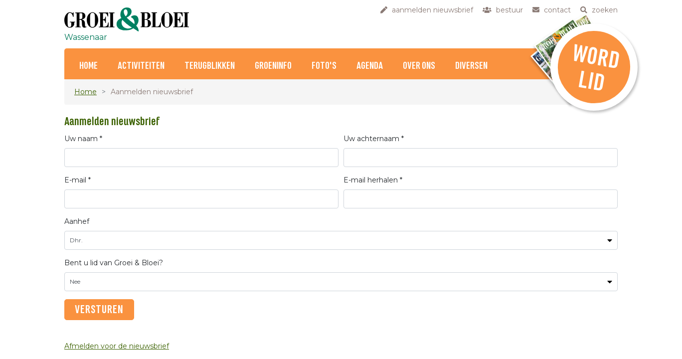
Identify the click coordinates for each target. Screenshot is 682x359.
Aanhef (76, 221)
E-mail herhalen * (372, 180)
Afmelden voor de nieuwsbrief (116, 346)
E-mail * (77, 180)
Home (88, 66)
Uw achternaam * (373, 138)
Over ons (419, 66)
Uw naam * (83, 138)
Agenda (369, 66)
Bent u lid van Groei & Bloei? (113, 262)
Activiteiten (141, 66)
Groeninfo (273, 66)
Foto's (324, 66)
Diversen (471, 66)
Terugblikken (209, 66)
